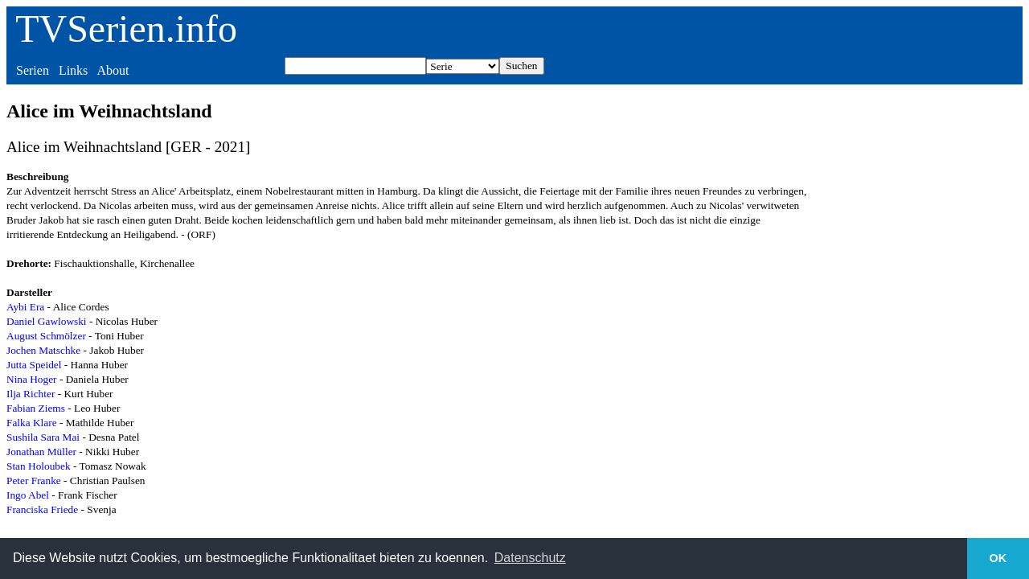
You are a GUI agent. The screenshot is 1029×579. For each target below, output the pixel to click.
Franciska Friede (42, 509)
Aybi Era (25, 307)
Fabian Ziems (35, 408)
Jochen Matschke (43, 350)
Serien (32, 70)
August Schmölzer (46, 336)
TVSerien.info (126, 28)
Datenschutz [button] (530, 558)
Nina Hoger (31, 379)
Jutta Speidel (33, 365)
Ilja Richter (30, 394)
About (112, 70)
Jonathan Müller (41, 452)
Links (73, 70)
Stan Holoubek (38, 466)
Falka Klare (31, 423)
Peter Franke (33, 480)
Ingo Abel (27, 495)
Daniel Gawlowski (46, 321)
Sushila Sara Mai (43, 437)
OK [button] (998, 558)
